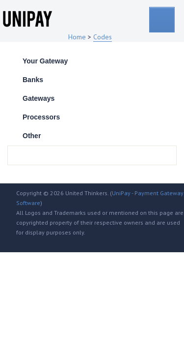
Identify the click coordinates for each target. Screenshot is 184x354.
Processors (41, 117)
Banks (33, 80)
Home (77, 36)
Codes (102, 36)
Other (32, 136)
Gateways (38, 98)
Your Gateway (45, 61)
